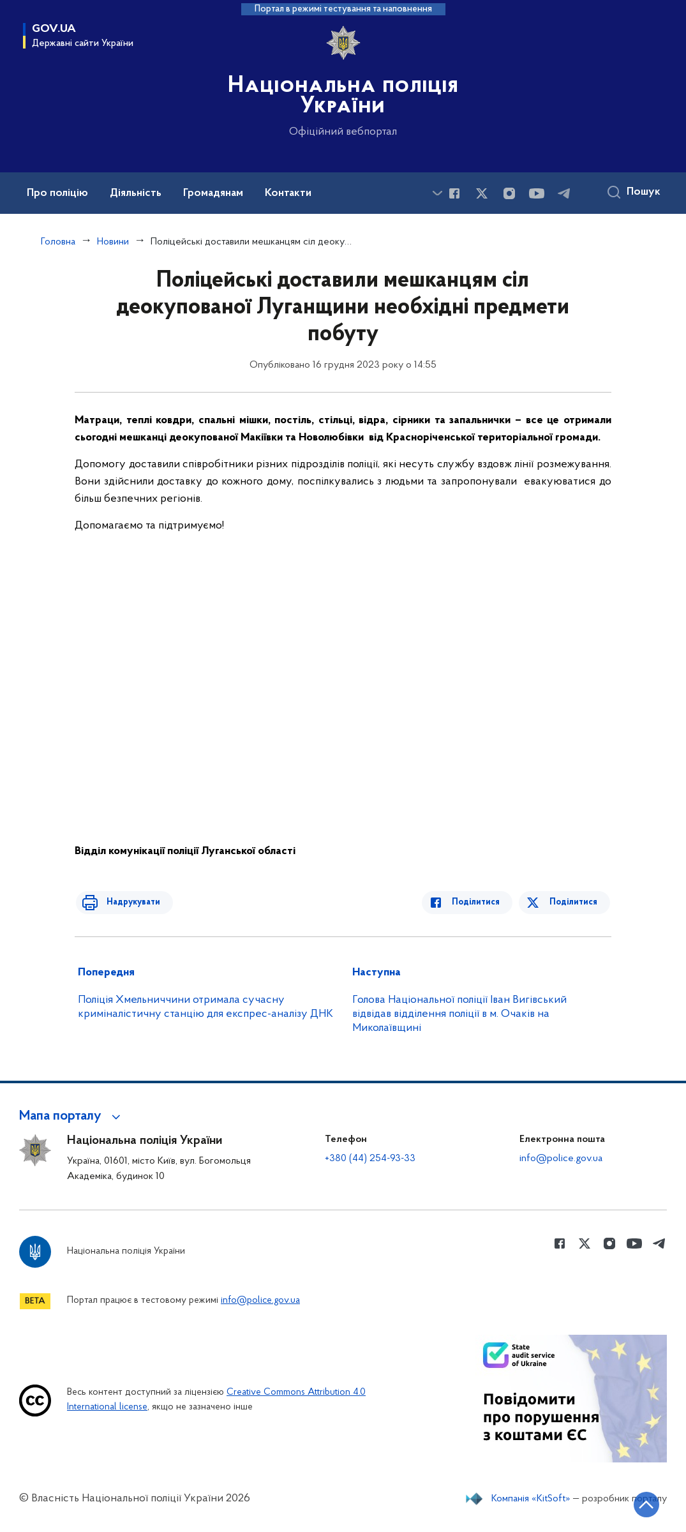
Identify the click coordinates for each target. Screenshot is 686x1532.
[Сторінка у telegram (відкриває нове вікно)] (564, 193)
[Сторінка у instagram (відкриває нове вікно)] (509, 193)
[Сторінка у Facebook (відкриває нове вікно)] (454, 193)
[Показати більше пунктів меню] (437, 193)
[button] (71, 1116)
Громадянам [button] (213, 193)
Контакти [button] (288, 193)
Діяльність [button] (135, 193)
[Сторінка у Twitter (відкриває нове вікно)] (481, 193)
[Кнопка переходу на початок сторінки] (638, 1503)
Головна (58, 242)
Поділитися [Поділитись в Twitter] (575, 902)
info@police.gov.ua (560, 1158)
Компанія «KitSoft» (530, 1499)
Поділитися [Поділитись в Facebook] (482, 902)
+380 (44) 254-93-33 (370, 1158)
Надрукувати (127, 902)
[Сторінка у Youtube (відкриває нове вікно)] (536, 193)
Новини (113, 242)
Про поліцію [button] (57, 193)
